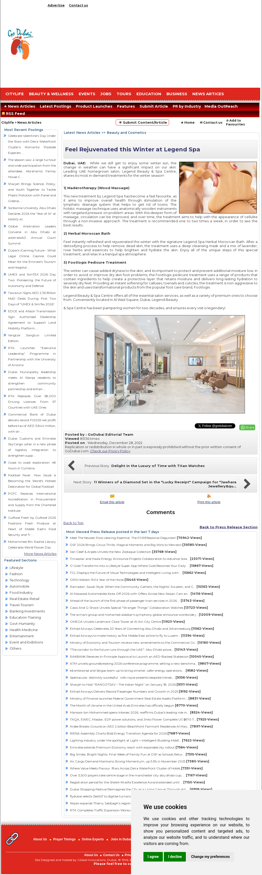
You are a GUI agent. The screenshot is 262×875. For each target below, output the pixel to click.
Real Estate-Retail (24, 599)
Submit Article (154, 106)
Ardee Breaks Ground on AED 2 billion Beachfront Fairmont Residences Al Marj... (141, 726)
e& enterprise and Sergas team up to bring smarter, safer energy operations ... (139, 670)
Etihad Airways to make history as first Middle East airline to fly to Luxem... (137, 635)
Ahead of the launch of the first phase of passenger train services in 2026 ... (137, 601)
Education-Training (25, 617)
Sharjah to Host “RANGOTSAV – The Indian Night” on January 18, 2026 (134, 684)
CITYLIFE (14, 93)
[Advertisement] (153, 46)
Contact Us (111, 855)
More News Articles (40, 554)
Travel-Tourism (22, 605)
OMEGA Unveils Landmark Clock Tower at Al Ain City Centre (127, 622)
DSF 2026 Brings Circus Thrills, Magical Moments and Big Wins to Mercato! (138, 545)
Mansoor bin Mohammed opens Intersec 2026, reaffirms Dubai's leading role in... (141, 712)
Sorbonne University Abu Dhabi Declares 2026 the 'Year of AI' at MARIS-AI (32, 213)
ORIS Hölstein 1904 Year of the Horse (109, 580)
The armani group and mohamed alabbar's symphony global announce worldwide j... (146, 615)
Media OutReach (221, 106)
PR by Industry (187, 106)
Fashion (16, 574)
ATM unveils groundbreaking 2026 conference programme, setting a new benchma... (145, 663)
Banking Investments (27, 611)
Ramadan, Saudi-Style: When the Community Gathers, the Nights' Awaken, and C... (145, 587)
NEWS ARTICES (208, 93)
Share (249, 427)
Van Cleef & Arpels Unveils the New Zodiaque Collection (123, 552)
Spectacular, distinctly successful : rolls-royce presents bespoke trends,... (134, 677)
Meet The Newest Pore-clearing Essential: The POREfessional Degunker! (136, 538)
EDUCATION (148, 93)
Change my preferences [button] (210, 857)
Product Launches (94, 106)
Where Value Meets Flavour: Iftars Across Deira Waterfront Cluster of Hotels (136, 768)
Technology (19, 580)
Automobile (20, 586)
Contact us (78, 5)
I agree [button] (153, 857)
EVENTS (87, 93)
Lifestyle (16, 568)
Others (15, 648)
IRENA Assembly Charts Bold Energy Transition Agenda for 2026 (130, 733)
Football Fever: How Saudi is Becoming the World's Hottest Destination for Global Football (32, 480)
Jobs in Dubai (121, 839)
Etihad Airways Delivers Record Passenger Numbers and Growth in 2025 (135, 691)
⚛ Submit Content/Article (142, 122)
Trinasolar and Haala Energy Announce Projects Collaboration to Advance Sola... (142, 559)
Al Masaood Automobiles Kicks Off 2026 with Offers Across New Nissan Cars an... (141, 594)
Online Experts (93, 839)
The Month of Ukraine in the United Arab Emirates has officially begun (134, 705)
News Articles (19, 106)
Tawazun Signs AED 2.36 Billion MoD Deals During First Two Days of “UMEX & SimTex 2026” (32, 298)
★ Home (188, 122)
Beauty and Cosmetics (126, 132)
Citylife (7, 122)
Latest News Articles (82, 132)
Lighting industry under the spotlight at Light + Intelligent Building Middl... (137, 740)
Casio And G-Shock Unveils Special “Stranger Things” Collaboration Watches (139, 608)
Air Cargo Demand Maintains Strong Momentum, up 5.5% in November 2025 (139, 761)
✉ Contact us (211, 122)
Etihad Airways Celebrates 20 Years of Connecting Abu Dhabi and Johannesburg (142, 629)
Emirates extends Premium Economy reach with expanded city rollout (134, 747)
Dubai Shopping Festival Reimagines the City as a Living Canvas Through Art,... (141, 789)
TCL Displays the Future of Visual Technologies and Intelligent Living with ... (138, 573)
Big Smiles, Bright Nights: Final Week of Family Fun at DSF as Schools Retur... (138, 754)
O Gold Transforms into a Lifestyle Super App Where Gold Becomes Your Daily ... (141, 566)
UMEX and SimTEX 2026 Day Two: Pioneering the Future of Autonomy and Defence (32, 280)
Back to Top (73, 523)
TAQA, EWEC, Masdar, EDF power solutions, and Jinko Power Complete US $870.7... (144, 719)
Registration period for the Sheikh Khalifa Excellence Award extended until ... (137, 782)
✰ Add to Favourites (235, 122)
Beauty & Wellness (51, 93)
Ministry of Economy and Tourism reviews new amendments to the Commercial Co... (145, 642)
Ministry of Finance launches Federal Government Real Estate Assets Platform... (140, 698)
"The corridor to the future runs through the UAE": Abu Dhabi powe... (134, 649)
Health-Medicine (24, 630)
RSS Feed (14, 113)
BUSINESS (176, 93)
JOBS (105, 93)
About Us (40, 839)
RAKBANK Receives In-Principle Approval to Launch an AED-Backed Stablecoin (142, 656)
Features (126, 106)
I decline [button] (175, 857)
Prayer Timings (64, 839)
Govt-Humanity (22, 623)
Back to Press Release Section (229, 527)
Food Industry (21, 592)
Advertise (56, 5)
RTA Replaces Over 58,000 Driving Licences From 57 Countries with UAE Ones (32, 401)
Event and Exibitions (26, 642)
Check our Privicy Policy (110, 451)
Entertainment (22, 636)
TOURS (124, 93)
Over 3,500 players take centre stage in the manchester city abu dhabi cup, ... (138, 775)
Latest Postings (55, 106)
